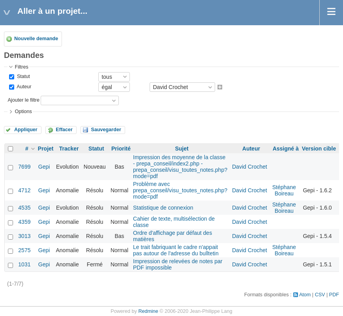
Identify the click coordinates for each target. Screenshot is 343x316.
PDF (334, 294)
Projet (46, 148)
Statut (22, 76)
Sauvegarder (106, 129)
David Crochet (249, 167)
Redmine (148, 311)
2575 (24, 250)
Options (23, 111)
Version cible (319, 148)
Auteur (23, 86)
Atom (305, 294)
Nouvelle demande (36, 38)
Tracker (69, 148)
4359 (24, 222)
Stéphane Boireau (284, 190)
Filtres (21, 67)
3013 (24, 236)
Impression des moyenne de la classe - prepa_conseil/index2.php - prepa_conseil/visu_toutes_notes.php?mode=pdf (180, 166)
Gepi (44, 167)
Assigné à (286, 148)
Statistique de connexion (163, 207)
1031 (24, 264)
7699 (24, 167)
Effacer (64, 129)
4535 (24, 207)
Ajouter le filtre (23, 100)
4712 (24, 190)
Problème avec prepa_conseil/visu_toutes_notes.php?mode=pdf (180, 190)
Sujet (181, 148)
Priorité (121, 148)
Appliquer (25, 129)
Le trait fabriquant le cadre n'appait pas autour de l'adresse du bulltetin (176, 250)
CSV (320, 294)
